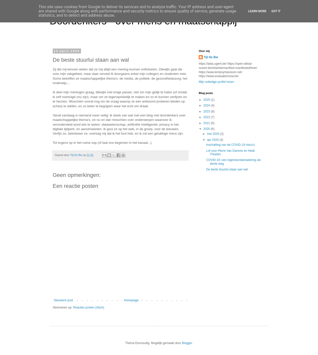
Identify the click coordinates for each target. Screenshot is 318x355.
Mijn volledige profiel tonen (216, 82)
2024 (207, 105)
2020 (207, 129)
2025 (207, 99)
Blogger (187, 343)
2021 (207, 123)
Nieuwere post (63, 300)
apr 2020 (213, 140)
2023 (207, 111)
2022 (207, 117)
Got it (275, 11)
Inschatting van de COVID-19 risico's (230, 145)
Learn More (257, 11)
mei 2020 (213, 134)
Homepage (131, 300)
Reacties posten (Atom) (88, 307)
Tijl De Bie (211, 57)
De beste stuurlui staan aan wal (227, 169)
